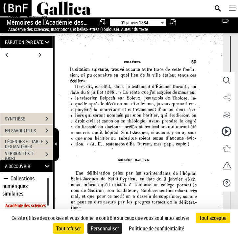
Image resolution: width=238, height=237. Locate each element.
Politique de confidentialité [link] (156, 228)
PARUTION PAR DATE (28, 42)
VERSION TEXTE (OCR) (29, 155)
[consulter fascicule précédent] (102, 22)
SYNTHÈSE (29, 118)
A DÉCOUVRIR (28, 166)
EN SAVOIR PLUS (29, 130)
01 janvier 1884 (134, 22)
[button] (226, 80)
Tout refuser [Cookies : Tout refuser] (68, 228)
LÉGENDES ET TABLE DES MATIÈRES (29, 143)
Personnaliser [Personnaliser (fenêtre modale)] (105, 228)
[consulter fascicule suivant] (173, 22)
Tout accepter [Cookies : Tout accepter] (213, 218)
